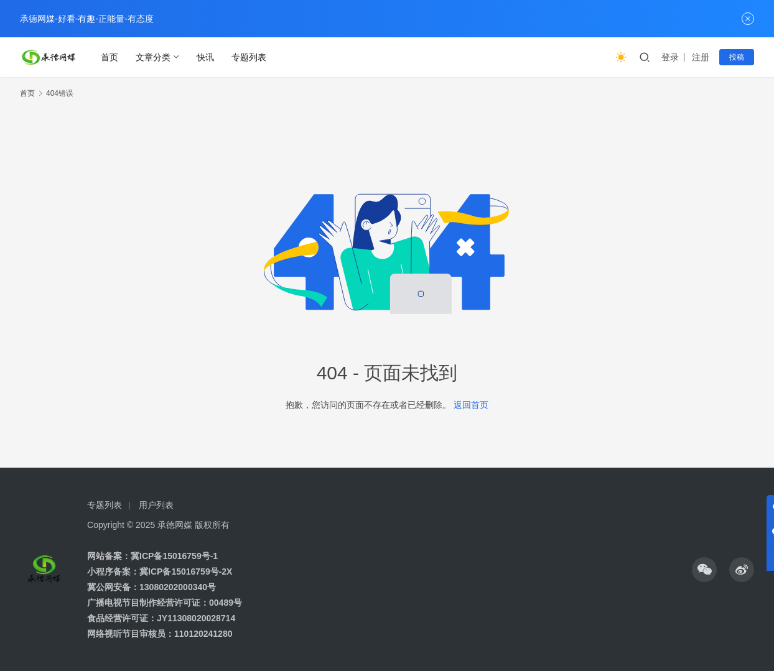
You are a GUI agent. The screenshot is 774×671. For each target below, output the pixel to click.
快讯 (205, 57)
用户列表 (156, 505)
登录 (670, 57)
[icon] (704, 569)
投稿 (736, 57)
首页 (109, 57)
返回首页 (471, 405)
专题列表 (248, 57)
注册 (700, 57)
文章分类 (153, 57)
